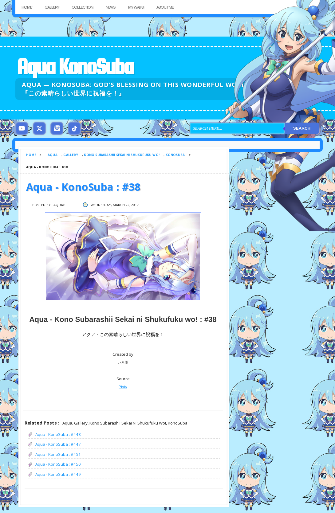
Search (301, 128)
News (111, 7)
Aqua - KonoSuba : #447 (58, 444)
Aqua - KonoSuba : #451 (58, 454)
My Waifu (136, 7)
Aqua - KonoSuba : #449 (58, 474)
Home (27, 7)
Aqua (52, 155)
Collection (82, 7)
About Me (165, 7)
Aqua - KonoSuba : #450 (58, 464)
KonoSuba (175, 155)
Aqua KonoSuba (75, 66)
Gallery (52, 7)
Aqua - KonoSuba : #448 (58, 434)
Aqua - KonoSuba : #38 (83, 187)
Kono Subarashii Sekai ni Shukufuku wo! (122, 155)
